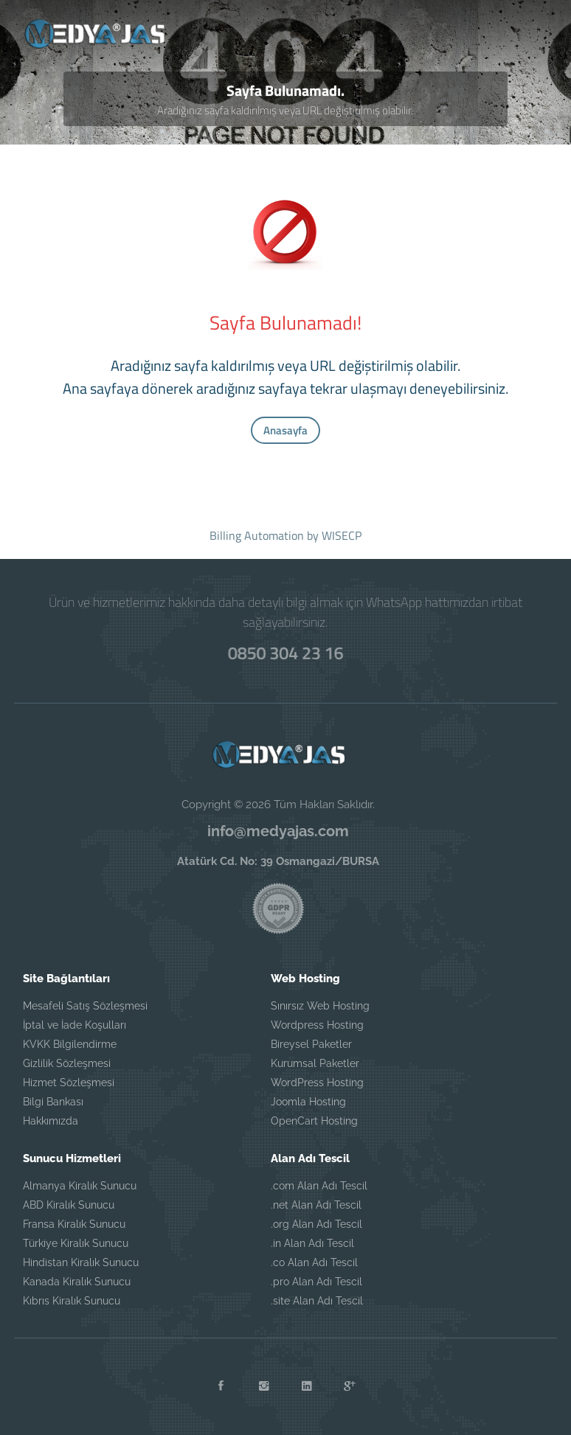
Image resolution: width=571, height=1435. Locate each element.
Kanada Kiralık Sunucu (77, 1282)
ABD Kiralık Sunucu (68, 1205)
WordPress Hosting (317, 1082)
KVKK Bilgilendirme (70, 1044)
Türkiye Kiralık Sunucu (75, 1243)
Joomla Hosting (308, 1102)
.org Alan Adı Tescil (316, 1224)
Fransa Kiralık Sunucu (74, 1224)
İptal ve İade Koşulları (74, 1025)
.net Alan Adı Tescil (316, 1205)
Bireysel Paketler (311, 1044)
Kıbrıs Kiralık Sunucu (71, 1301)
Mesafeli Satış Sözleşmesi (85, 1006)
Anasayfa (285, 430)
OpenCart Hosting (314, 1121)
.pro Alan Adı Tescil (316, 1282)
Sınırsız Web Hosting (320, 1006)
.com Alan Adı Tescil (319, 1186)
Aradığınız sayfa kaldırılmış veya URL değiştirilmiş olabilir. (285, 110)
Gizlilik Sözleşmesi (67, 1063)
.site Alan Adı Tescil (317, 1301)
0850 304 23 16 (285, 652)
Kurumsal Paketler (315, 1063)
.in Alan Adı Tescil (312, 1243)
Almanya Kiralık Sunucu (79, 1186)
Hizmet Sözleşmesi (68, 1082)
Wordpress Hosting (317, 1025)
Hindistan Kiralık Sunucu (81, 1262)
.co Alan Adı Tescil (314, 1262)
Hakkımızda (50, 1121)
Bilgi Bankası (53, 1102)
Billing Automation (257, 535)
